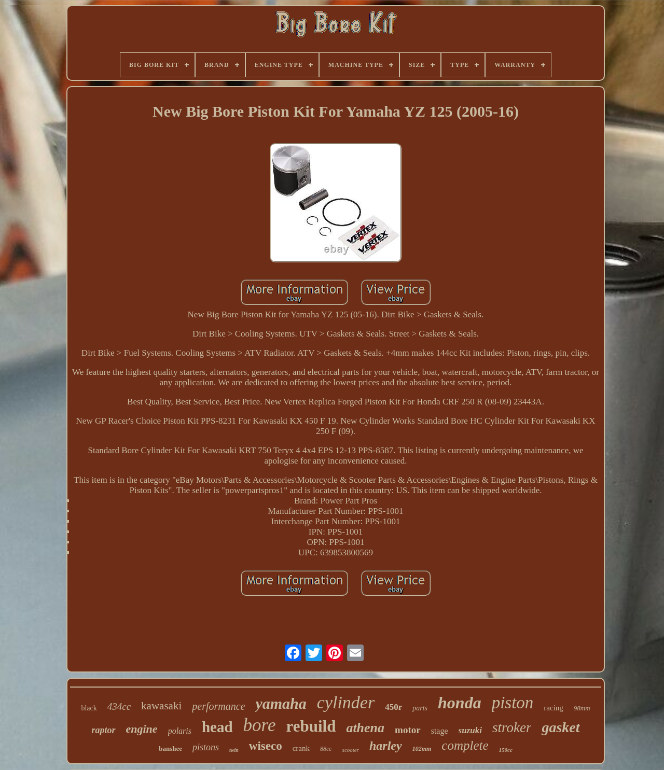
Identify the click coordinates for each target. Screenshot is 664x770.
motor (408, 729)
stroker (512, 727)
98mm (582, 708)
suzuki (470, 730)
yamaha (280, 703)
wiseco (265, 745)
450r (393, 707)
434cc (119, 706)
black (88, 708)
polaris (179, 730)
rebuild (311, 726)
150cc (506, 750)
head (217, 727)
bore (259, 725)
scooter (350, 750)
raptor (103, 730)
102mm (422, 748)
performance (218, 706)
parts (419, 708)
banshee (170, 748)
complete (464, 745)
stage (439, 730)
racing (553, 708)
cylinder (346, 702)
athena (365, 727)
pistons (205, 747)
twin (234, 750)
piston (513, 702)
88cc (326, 748)
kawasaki (161, 705)
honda (459, 702)
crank (301, 748)
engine (142, 728)
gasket (560, 727)
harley (385, 745)
